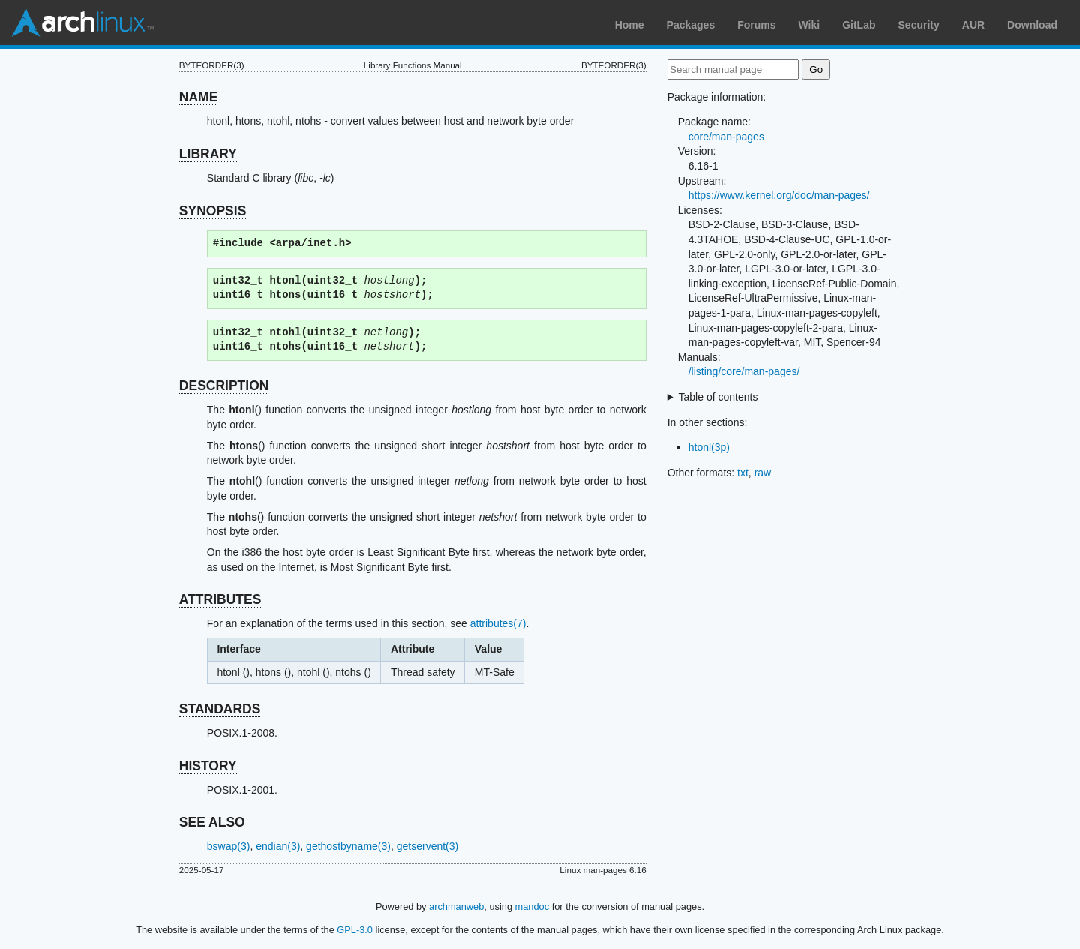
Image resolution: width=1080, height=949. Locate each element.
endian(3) (278, 846)
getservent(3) (427, 846)
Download (1032, 25)
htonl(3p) (709, 447)
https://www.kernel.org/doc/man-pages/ (779, 195)
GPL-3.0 (355, 929)
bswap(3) (228, 846)
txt (742, 473)
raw (763, 473)
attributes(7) (498, 623)
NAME (198, 96)
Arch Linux (82, 23)
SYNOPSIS (212, 210)
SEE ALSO (212, 822)
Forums (756, 25)
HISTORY (208, 765)
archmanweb (456, 906)
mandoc (532, 906)
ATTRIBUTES (220, 599)
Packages (691, 25)
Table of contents (718, 397)
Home (629, 25)
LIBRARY (208, 153)
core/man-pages (726, 137)
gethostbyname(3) (348, 846)
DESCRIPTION (224, 385)
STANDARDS (220, 708)
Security (919, 25)
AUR (973, 25)
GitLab (858, 25)
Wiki (809, 25)
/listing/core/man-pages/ (744, 371)
